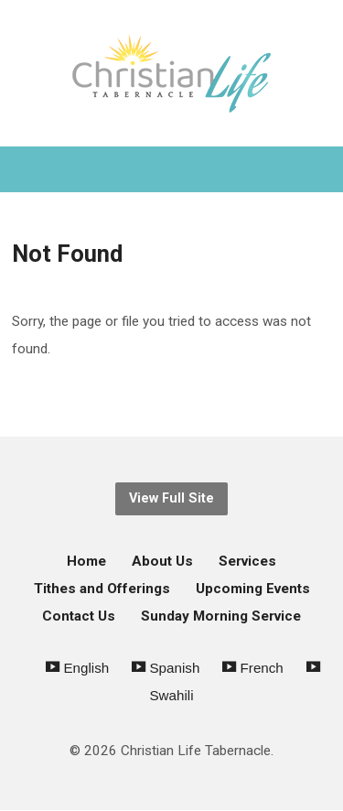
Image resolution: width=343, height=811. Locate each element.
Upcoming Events (253, 588)
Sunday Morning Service (221, 616)
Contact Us (78, 616)
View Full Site (171, 498)
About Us (162, 561)
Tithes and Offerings (102, 588)
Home (86, 561)
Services (247, 561)
